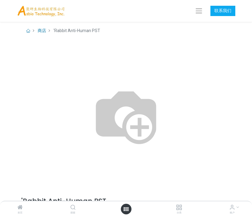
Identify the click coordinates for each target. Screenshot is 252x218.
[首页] (20, 207)
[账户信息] (232, 207)
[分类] (179, 207)
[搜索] (73, 207)
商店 (42, 30)
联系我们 (222, 11)
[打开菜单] (126, 209)
